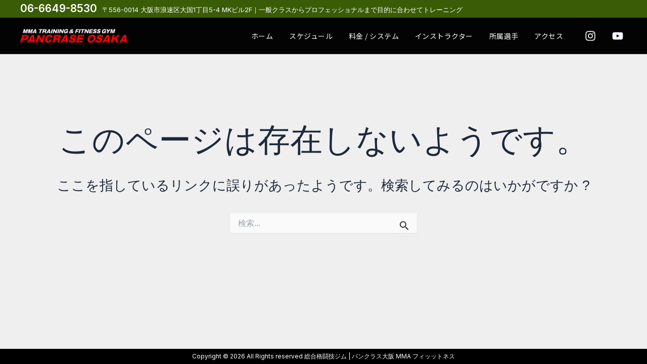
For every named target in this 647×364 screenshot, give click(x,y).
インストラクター (459, 35)
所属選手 (512, 35)
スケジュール (337, 35)
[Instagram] (590, 36)
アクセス (551, 35)
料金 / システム (394, 35)
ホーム (295, 35)
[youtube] (618, 36)
